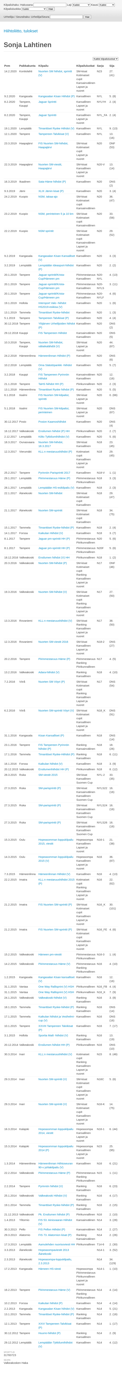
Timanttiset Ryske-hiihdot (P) (56, 527)
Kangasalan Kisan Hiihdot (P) (57, 96)
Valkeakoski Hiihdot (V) (53, 1195)
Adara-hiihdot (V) (49, 672)
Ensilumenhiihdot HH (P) (54, 769)
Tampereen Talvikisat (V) (54, 133)
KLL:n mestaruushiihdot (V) (55, 620)
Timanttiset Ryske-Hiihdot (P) (57, 754)
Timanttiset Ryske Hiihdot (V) (56, 128)
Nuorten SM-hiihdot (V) (53, 591)
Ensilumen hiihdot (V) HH (54, 557)
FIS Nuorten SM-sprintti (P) (55, 904)
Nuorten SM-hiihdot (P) (53, 563)
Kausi (94, 4)
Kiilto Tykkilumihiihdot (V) (54, 436)
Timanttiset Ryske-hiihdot (54, 312)
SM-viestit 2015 (48, 774)
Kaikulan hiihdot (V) (51, 763)
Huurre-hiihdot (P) (50, 1333)
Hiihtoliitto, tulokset (21, 31)
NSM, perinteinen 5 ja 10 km (56, 213)
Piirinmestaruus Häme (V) (54, 963)
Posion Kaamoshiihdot (52, 421)
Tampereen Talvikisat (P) (54, 318)
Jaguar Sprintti (47, 101)
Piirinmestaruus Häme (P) (54, 478)
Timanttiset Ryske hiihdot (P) (56, 389)
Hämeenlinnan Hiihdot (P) (54, 355)
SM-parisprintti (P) (50, 788)
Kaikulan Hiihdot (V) (51, 533)
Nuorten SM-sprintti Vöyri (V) (56, 710)
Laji (69, 4)
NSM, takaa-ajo (48, 196)
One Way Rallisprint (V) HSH (56, 986)
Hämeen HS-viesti (50, 1268)
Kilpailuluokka (12, 8)
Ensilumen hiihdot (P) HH (54, 431)
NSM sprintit (46, 230)
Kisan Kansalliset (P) (51, 735)
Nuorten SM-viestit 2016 (53, 641)
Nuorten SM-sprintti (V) (53, 1079)
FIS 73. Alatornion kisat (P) (55, 1234)
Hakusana (26, 4)
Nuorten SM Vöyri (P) (52, 681)
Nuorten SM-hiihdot (50, 493)
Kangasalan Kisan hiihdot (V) (56, 1308)
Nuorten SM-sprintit (50, 510)
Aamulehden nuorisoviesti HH (57, 1244)
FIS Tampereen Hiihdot (53, 332)
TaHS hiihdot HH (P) (51, 383)
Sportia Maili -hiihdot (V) (53, 1035)
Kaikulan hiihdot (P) (51, 1303)
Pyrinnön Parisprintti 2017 (54, 472)
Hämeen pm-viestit (50, 954)
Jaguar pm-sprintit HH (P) (54, 538)
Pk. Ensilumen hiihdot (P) (54, 1214)
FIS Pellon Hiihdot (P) (52, 1229)
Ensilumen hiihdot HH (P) (54, 1044)
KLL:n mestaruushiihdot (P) (55, 451)
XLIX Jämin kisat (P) (51, 191)
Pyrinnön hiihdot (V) (51, 1186)
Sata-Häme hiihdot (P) (52, 181)
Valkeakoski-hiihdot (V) (53, 997)
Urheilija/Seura (40, 16)
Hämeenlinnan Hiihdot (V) (54, 874)
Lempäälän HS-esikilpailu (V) (56, 487)
